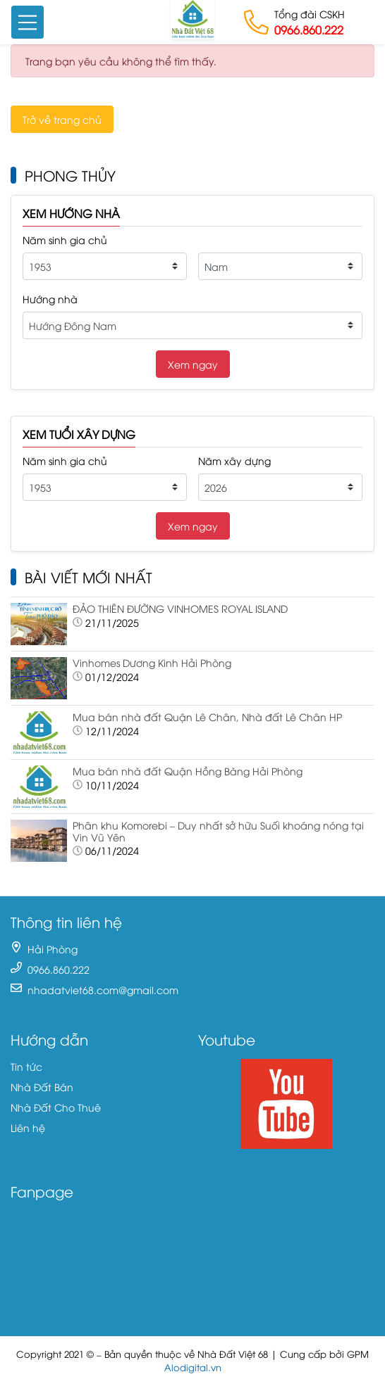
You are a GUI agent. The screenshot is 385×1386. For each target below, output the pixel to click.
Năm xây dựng (234, 460)
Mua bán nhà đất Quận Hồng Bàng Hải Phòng (187, 770)
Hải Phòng (53, 948)
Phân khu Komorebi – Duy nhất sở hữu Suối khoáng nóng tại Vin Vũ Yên (218, 831)
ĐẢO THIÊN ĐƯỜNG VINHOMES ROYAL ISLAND (180, 608)
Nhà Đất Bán (42, 1086)
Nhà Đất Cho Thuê (56, 1107)
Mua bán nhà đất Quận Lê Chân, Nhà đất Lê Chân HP (207, 716)
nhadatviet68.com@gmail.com (103, 989)
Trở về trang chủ (62, 119)
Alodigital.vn (192, 1367)
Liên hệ (28, 1127)
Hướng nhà (50, 298)
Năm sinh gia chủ (65, 239)
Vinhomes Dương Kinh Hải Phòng (152, 662)
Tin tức (26, 1066)
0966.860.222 (308, 29)
